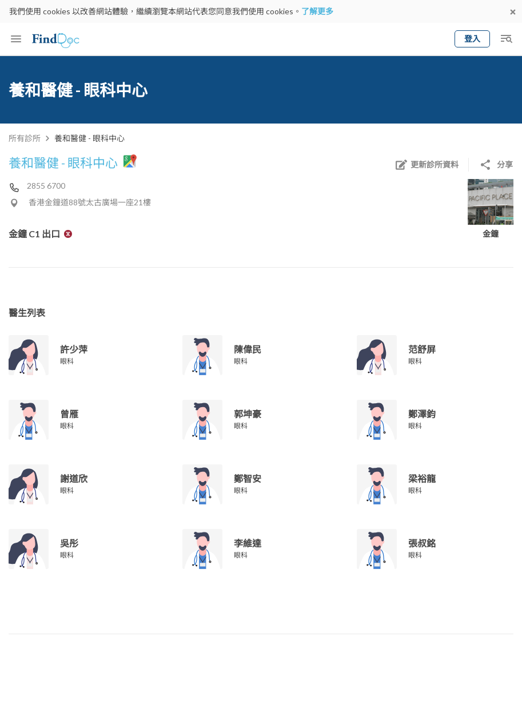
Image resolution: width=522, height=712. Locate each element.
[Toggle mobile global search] (506, 39)
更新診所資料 (427, 165)
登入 (472, 38)
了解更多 (317, 11)
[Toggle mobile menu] (16, 39)
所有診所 (25, 138)
